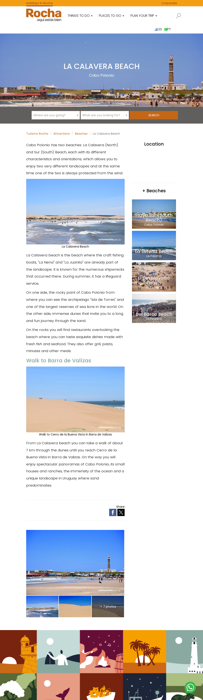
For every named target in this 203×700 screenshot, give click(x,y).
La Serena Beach (154, 251)
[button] (178, 15)
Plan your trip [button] (144, 15)
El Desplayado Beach (154, 280)
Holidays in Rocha (39, 3)
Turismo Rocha (37, 134)
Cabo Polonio (101, 75)
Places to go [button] (111, 15)
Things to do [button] (80, 15)
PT (167, 29)
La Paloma (154, 256)
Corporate (169, 3)
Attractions (61, 134)
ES (158, 29)
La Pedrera (154, 287)
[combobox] (56, 115)
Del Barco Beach (154, 314)
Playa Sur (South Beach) (154, 217)
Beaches (81, 134)
